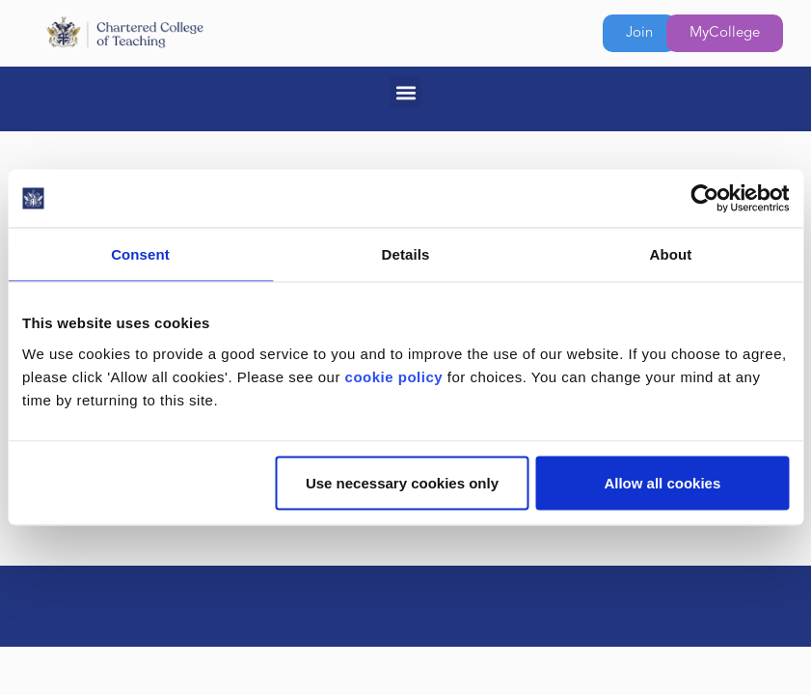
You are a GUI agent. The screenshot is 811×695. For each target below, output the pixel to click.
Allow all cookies (662, 482)
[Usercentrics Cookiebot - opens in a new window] (704, 198)
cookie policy (394, 376)
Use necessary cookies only (402, 482)
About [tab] (671, 254)
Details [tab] (406, 254)
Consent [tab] (140, 254)
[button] (405, 92)
